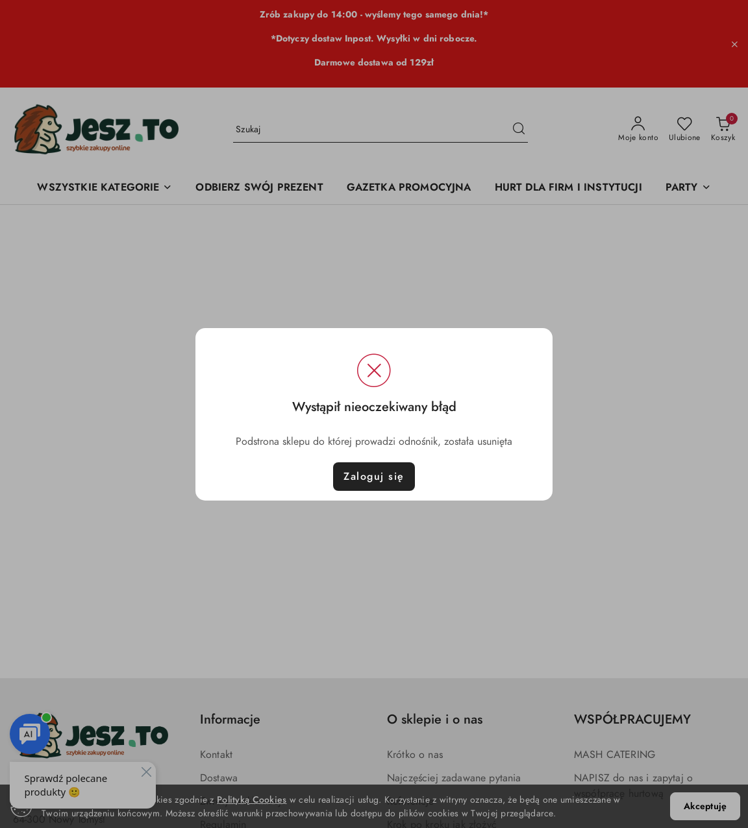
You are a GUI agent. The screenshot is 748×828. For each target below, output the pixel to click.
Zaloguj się (374, 476)
